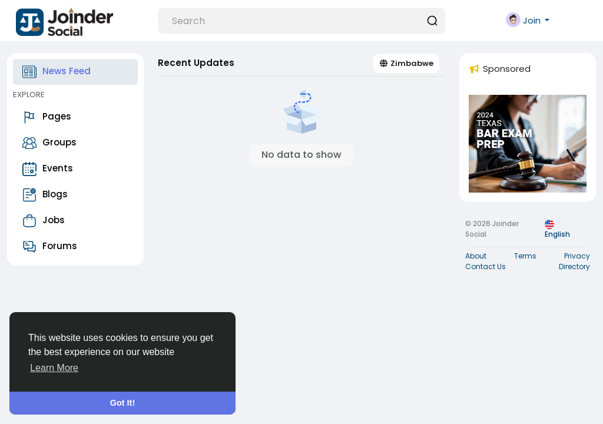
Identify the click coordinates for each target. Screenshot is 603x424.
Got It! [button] (122, 403)
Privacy (577, 256)
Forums (49, 247)
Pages (46, 117)
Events (47, 169)
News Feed (56, 72)
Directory (574, 266)
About (475, 256)
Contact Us (485, 266)
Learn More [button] (54, 368)
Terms (525, 256)
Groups (49, 143)
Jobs (43, 221)
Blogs (45, 195)
